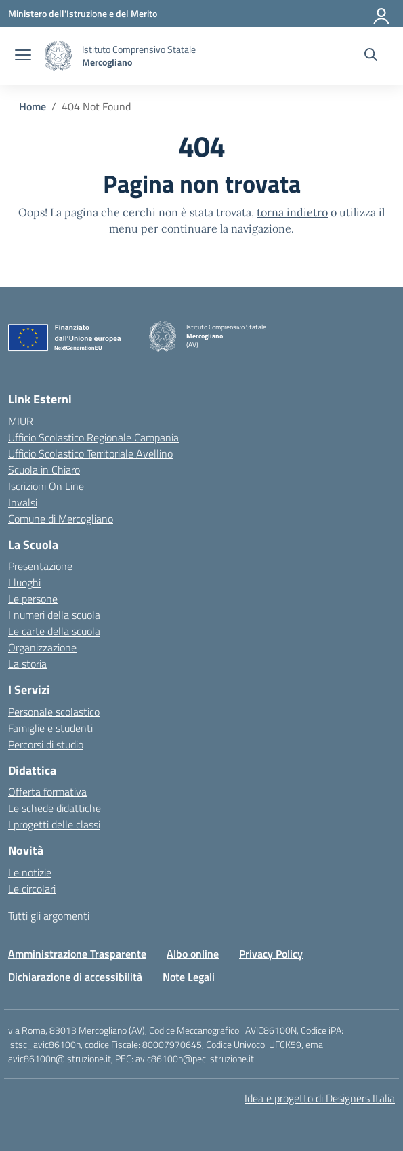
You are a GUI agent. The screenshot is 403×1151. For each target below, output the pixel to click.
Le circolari (32, 889)
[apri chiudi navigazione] (23, 56)
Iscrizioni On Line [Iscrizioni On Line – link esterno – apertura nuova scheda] (46, 486)
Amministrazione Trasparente (77, 954)
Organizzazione (42, 647)
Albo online (193, 954)
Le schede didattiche (54, 808)
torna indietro (292, 212)
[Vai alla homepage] (58, 56)
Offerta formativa (47, 792)
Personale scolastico (54, 712)
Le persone (33, 598)
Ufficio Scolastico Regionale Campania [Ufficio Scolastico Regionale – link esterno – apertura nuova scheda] (93, 437)
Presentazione (40, 566)
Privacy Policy (271, 954)
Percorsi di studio (45, 744)
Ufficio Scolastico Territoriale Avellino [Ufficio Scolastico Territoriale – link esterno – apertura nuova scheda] (90, 453)
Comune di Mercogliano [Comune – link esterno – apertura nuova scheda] (60, 518)
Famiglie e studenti (50, 728)
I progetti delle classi (54, 824)
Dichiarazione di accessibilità (75, 977)
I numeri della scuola (54, 615)
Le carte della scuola (54, 631)
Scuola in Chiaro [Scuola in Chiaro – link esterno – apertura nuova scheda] (44, 470)
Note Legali (189, 977)
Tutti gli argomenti (48, 916)
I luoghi (24, 582)
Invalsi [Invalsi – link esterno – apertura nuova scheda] (22, 502)
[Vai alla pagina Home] (32, 106)
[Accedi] (382, 13)
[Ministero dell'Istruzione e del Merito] (82, 13)
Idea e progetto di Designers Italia (320, 1098)
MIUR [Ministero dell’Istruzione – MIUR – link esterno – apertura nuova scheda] (20, 421)
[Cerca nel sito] (370, 56)
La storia (27, 663)
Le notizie (29, 872)
